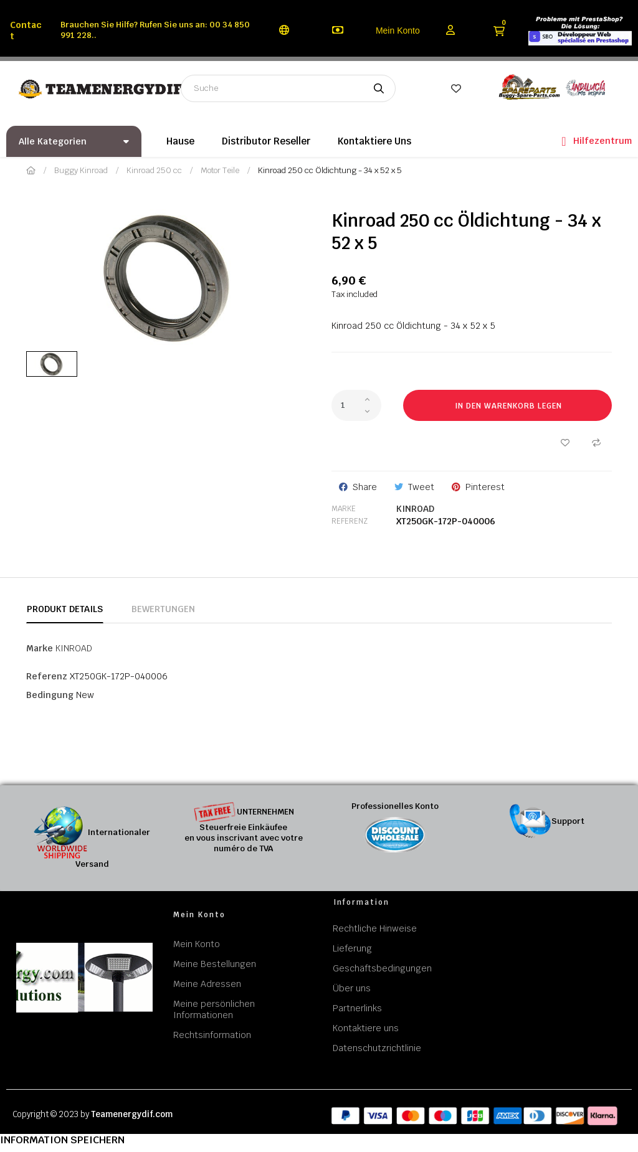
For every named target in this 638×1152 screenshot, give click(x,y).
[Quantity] (356, 405)
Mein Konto (398, 30)
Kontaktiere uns (366, 1028)
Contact (26, 30)
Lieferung (352, 948)
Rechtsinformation (212, 1035)
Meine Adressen (207, 983)
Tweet (421, 487)
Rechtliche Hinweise (375, 928)
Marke (343, 509)
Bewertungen (163, 609)
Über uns (352, 988)
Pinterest (485, 487)
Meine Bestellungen (214, 964)
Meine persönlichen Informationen (214, 1009)
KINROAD (415, 508)
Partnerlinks (357, 1008)
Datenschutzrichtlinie (377, 1048)
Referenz (349, 521)
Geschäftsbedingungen (382, 968)
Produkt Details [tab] (65, 609)
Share (365, 487)
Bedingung (50, 695)
